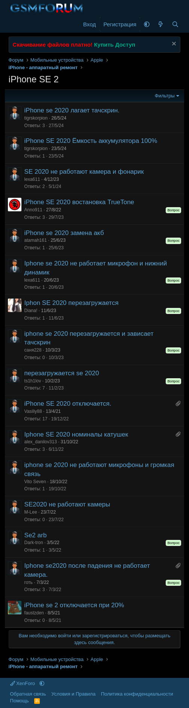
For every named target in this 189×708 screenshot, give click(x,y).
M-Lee (30, 512)
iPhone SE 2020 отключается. (68, 403)
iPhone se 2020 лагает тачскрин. (71, 110)
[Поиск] (175, 24)
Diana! (31, 310)
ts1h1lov (32, 381)
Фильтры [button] (165, 96)
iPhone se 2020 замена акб (64, 233)
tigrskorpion (36, 118)
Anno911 (33, 209)
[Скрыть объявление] (173, 45)
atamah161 (35, 240)
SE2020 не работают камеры (67, 504)
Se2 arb (35, 535)
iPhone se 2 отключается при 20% (74, 605)
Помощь (19, 700)
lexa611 (32, 179)
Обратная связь (28, 694)
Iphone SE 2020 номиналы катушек (76, 434)
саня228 (33, 350)
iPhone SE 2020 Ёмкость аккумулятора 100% (90, 140)
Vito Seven (35, 481)
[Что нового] (160, 24)
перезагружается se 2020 (61, 373)
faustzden (34, 613)
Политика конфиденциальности (137, 694)
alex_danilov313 (40, 441)
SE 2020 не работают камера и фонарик (84, 171)
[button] (146, 24)
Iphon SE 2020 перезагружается (71, 302)
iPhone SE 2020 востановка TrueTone (79, 202)
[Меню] (15, 24)
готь (28, 582)
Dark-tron (33, 542)
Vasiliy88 (33, 411)
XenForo (23, 683)
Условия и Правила (73, 694)
